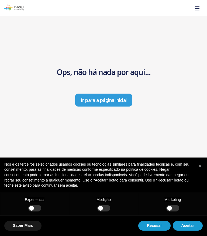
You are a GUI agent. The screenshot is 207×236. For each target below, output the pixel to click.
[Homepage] (14, 8)
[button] (200, 166)
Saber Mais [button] (23, 225)
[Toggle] (197, 8)
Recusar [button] (154, 225)
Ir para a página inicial (104, 100)
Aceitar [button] (187, 225)
